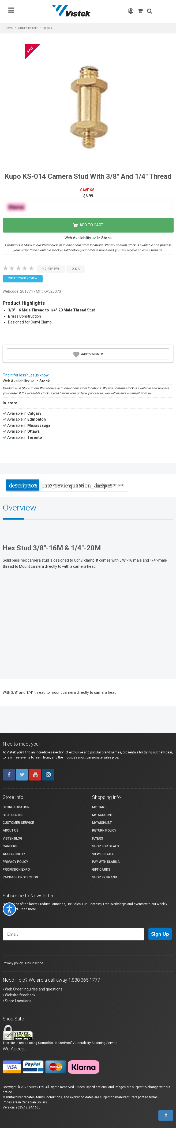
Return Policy (104, 830)
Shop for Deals (105, 846)
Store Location (16, 807)
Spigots (47, 27)
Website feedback (19, 995)
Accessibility (14, 854)
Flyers (97, 838)
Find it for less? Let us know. (26, 375)
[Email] (73, 934)
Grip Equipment (28, 27)
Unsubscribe (34, 963)
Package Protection (20, 877)
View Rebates (103, 854)
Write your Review (22, 278)
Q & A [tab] (81, 485)
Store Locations (17, 1001)
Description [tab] (22, 485)
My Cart (99, 807)
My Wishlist (102, 823)
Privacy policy (13, 963)
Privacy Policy (15, 862)
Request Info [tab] (110, 485)
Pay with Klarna (106, 862)
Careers (10, 846)
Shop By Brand (104, 877)
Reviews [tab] (54, 485)
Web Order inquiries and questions (32, 989)
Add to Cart (88, 225)
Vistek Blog (12, 838)
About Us (10, 830)
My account (102, 815)
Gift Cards (101, 869)
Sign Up (160, 934)
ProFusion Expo (16, 869)
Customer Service (18, 823)
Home (9, 27)
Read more (28, 909)
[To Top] (165, 1115)
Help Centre (13, 815)
